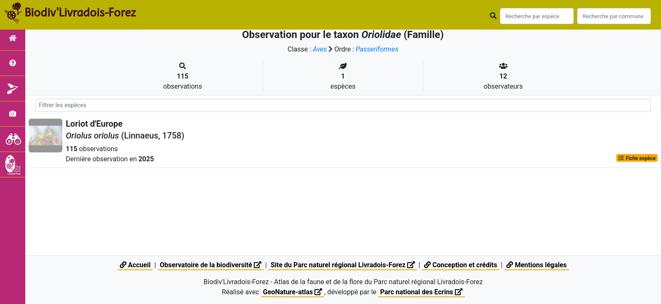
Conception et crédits (460, 265)
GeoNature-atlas (292, 292)
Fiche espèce (637, 158)
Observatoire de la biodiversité (210, 265)
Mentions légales (536, 265)
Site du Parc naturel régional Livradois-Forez (343, 265)
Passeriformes (377, 49)
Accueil (135, 265)
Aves (320, 49)
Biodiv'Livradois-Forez (80, 12)
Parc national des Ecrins (421, 292)
